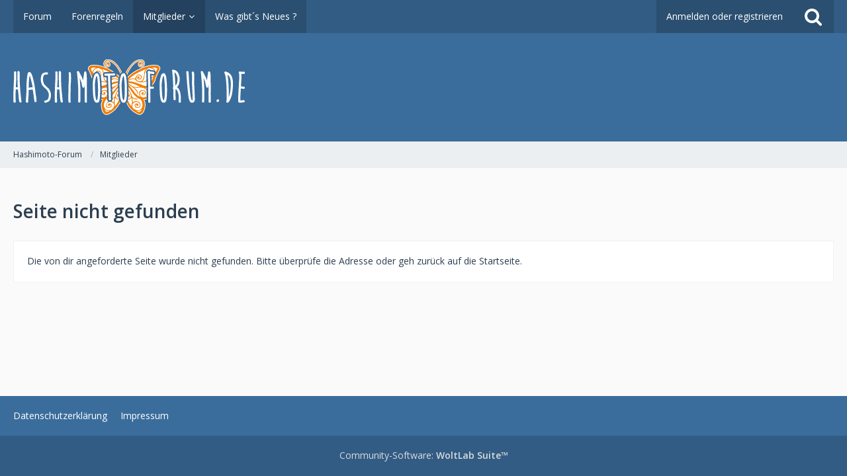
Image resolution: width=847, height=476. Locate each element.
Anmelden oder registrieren (724, 16)
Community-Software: (423, 455)
